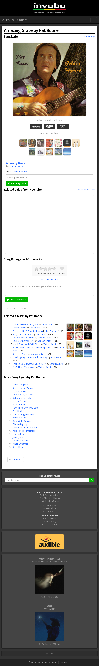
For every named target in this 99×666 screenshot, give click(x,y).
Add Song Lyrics (17, 183)
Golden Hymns (20, 171)
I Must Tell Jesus (20, 384)
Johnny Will (18, 437)
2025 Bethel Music (49, 596)
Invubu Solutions (14, 20)
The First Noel (19, 434)
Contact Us (65, 662)
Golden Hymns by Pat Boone (49, 119)
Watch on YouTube (86, 189)
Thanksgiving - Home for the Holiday (30, 357)
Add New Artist (49, 505)
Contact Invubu (49, 524)
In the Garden (19, 404)
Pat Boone (16, 166)
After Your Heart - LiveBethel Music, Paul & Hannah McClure (49, 560)
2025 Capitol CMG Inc (49, 644)
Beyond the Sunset (22, 421)
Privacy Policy (49, 521)
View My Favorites (49, 279)
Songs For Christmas (22, 334)
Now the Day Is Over (23, 394)
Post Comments (16, 299)
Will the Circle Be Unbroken (25, 427)
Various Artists (44, 337)
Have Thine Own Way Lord (25, 407)
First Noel (17, 411)
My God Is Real (20, 391)
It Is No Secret (19, 401)
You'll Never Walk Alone (24, 367)
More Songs (89, 36)
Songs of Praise (20, 354)
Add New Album (49, 508)
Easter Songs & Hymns (23, 337)
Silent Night (18, 447)
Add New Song (49, 511)
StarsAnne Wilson (49, 607)
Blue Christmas (20, 417)
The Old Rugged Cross (23, 414)
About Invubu (49, 518)
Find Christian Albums (49, 498)
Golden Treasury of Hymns (25, 324)
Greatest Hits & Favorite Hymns (28, 331)
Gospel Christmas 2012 (24, 340)
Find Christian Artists (49, 495)
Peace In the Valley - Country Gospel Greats (33, 347)
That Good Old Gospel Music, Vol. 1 (29, 363)
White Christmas (20, 443)
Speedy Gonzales (21, 440)
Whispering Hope (21, 424)
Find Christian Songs (49, 501)
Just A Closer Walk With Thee (26, 344)
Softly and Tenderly (22, 397)
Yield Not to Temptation (24, 430)
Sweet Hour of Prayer (23, 388)
